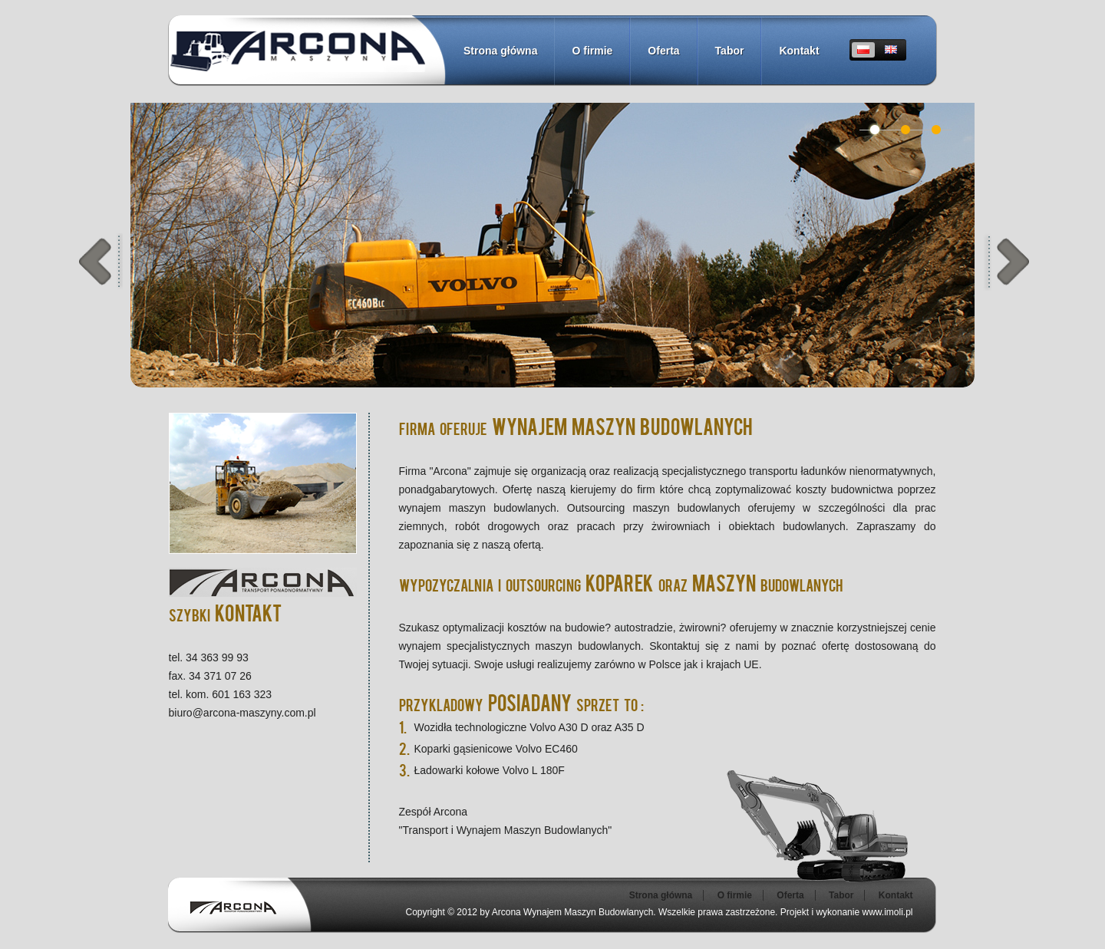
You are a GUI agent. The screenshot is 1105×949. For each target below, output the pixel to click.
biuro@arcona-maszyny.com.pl (242, 713)
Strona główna (500, 50)
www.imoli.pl (887, 912)
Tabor (729, 50)
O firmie (592, 50)
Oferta (663, 50)
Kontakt (799, 50)
